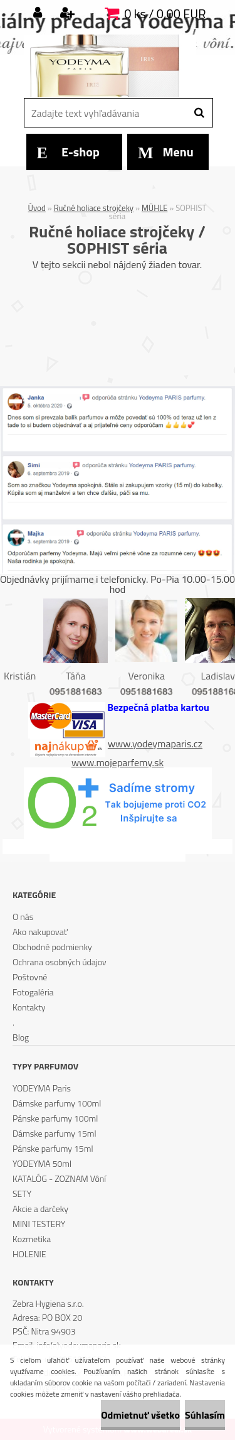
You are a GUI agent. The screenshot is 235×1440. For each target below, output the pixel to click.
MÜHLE (154, 208)
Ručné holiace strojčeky (94, 208)
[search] (199, 113)
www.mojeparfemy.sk (117, 762)
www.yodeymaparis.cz (155, 743)
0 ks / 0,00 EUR (165, 13)
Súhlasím (205, 1414)
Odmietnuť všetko (140, 1414)
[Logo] (110, 66)
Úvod (37, 208)
